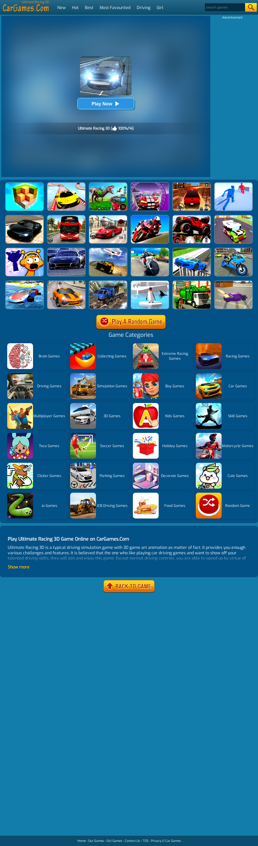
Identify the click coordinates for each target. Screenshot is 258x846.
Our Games (96, 841)
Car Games (173, 841)
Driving (143, 7)
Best (89, 7)
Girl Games (114, 841)
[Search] (225, 7)
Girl (160, 7)
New (61, 7)
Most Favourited (115, 7)
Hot (75, 7)
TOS (145, 841)
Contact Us (132, 841)
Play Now (106, 103)
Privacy (156, 841)
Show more (18, 567)
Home (81, 841)
